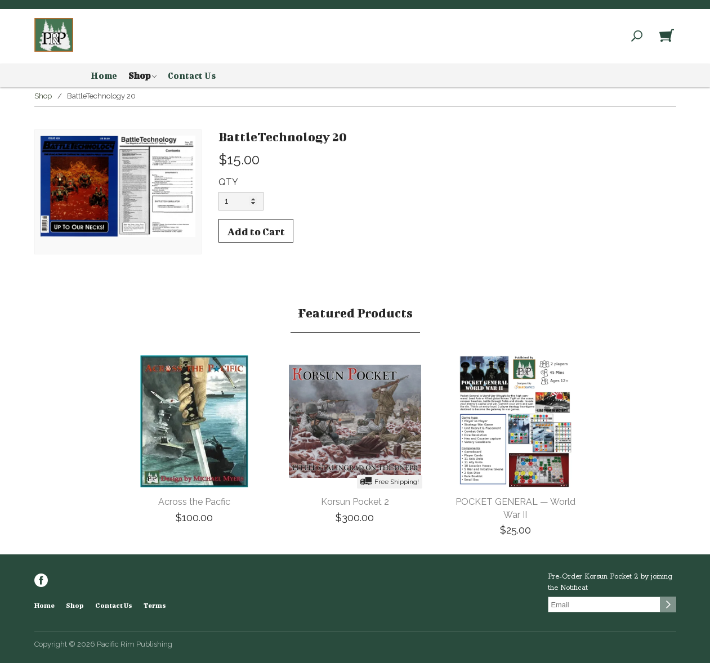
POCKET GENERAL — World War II (515, 508)
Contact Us (192, 75)
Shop (142, 76)
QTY (228, 182)
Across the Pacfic (194, 501)
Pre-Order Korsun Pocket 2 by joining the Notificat (610, 582)
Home (104, 75)
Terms (155, 605)
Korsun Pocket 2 (355, 501)
